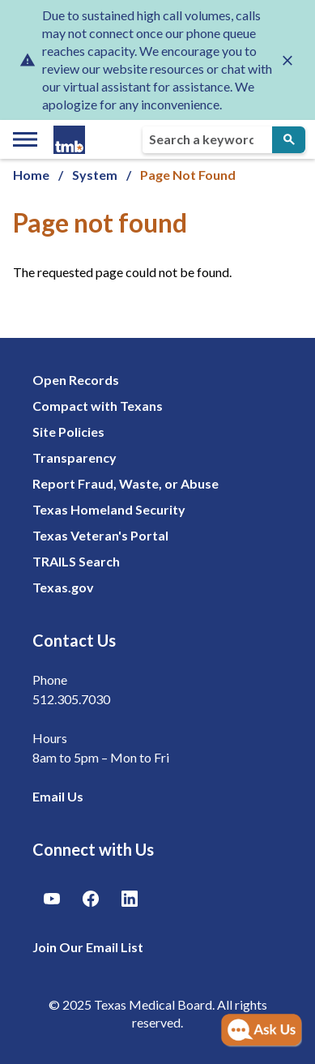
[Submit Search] (288, 139)
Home (31, 174)
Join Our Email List (87, 947)
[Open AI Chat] (261, 1031)
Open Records (75, 379)
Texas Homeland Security (108, 509)
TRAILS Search (76, 561)
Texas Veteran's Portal (100, 535)
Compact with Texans (97, 405)
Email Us (57, 796)
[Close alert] (287, 60)
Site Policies (68, 431)
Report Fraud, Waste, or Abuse (125, 483)
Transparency (74, 457)
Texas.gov (63, 587)
